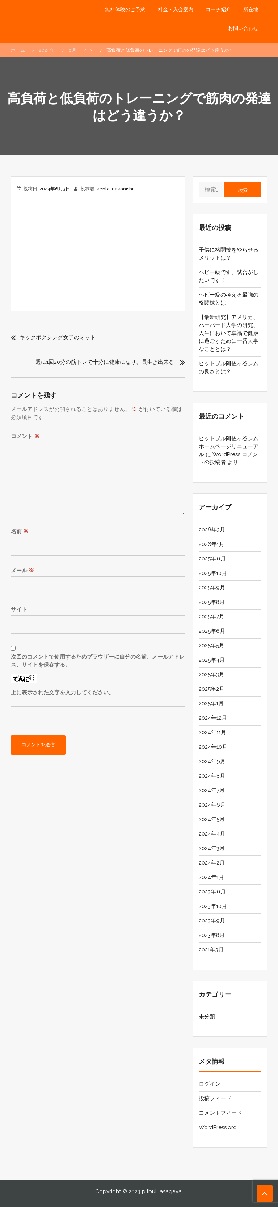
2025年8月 (212, 602)
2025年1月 (211, 703)
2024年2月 (212, 862)
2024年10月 (213, 747)
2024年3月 (212, 848)
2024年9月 (212, 761)
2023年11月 (212, 891)
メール (22, 570)
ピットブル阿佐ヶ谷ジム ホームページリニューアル (228, 446)
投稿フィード (215, 1098)
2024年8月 (212, 776)
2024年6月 (212, 805)
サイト (19, 609)
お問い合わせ (243, 28)
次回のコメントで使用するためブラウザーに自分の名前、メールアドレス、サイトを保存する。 (98, 660)
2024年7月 (212, 790)
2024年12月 (213, 718)
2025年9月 (212, 587)
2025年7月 (211, 616)
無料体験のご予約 (125, 9)
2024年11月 (212, 732)
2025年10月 (213, 573)
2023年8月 (212, 935)
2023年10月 (213, 906)
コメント (25, 436)
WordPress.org (218, 1127)
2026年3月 (212, 529)
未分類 (207, 1016)
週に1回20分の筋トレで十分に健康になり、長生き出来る (104, 362)
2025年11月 (212, 558)
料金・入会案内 (175, 9)
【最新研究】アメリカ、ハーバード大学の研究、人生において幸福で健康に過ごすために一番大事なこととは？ (228, 333)
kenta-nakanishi (115, 189)
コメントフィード (220, 1113)
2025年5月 (211, 645)
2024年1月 (211, 877)
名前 (20, 531)
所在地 (250, 9)
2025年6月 (212, 631)
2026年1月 (211, 544)
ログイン (209, 1084)
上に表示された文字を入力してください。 (62, 692)
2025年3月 (211, 674)
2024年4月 (212, 833)
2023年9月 (212, 920)
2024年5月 (212, 819)
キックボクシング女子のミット (58, 337)
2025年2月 (211, 689)
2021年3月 (211, 949)
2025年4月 (212, 660)
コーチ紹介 (218, 9)
